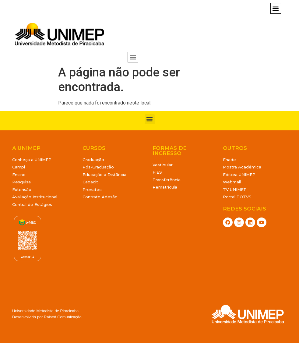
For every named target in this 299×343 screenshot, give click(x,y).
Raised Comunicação (63, 317)
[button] (275, 8)
